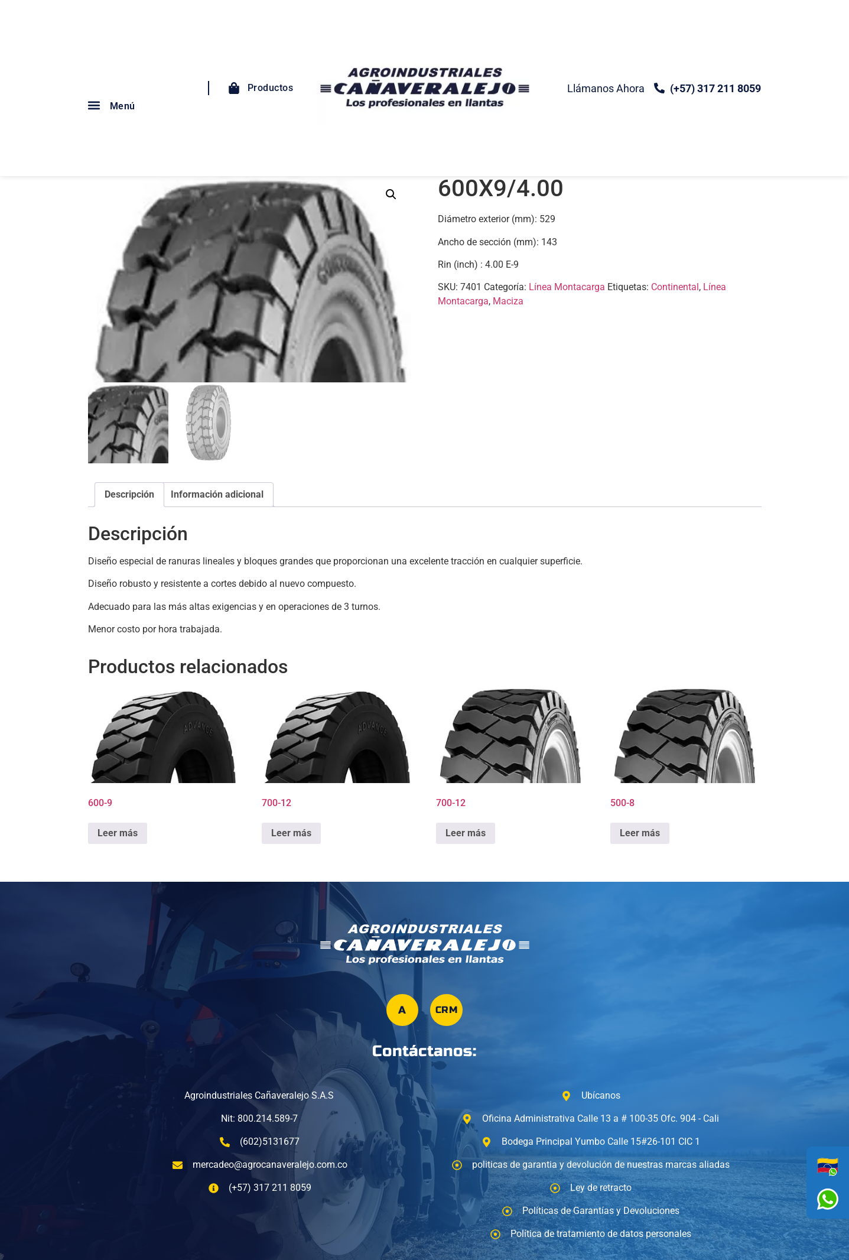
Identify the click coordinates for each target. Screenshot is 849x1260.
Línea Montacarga (567, 287)
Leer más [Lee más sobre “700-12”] (291, 833)
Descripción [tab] (129, 494)
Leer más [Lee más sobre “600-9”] (117, 833)
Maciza (508, 301)
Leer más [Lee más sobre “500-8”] (640, 833)
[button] (94, 105)
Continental (675, 287)
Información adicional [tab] (217, 494)
